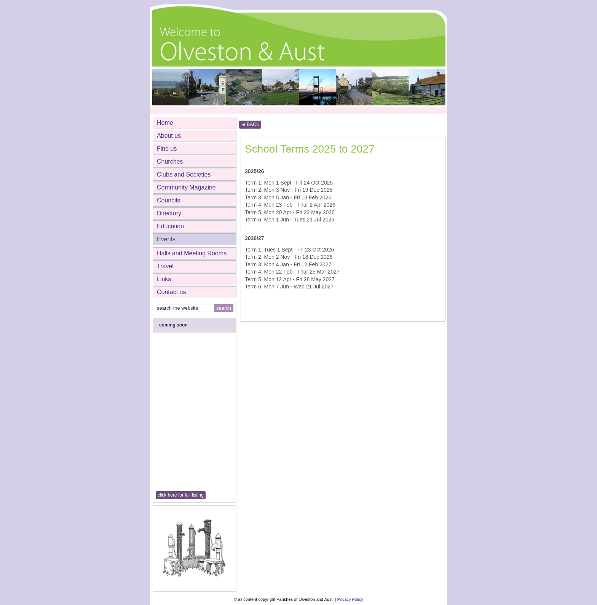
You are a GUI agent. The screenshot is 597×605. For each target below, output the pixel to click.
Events (166, 239)
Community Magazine (186, 187)
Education (170, 226)
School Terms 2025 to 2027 (309, 149)
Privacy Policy (350, 599)
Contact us (171, 292)
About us (169, 135)
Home (165, 122)
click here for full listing (181, 495)
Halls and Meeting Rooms (192, 253)
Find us (167, 148)
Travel (165, 266)
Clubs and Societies (184, 174)
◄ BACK (250, 124)
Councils (168, 200)
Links (164, 279)
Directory (169, 213)
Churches (170, 161)
